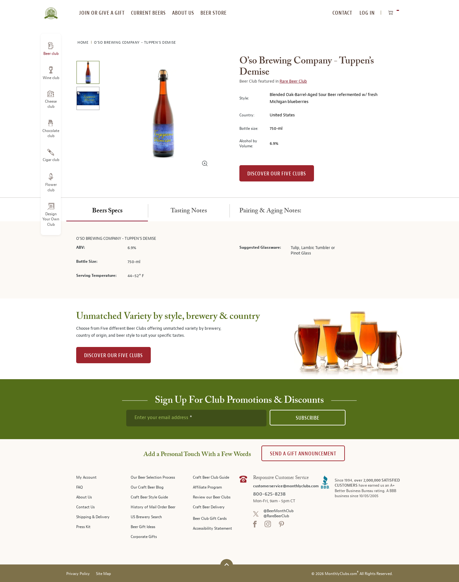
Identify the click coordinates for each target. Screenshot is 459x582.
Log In (367, 13)
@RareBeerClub (276, 516)
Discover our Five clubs (276, 173)
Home (83, 43)
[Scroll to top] (226, 564)
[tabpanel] (229, 260)
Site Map (103, 573)
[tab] (107, 211)
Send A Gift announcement (303, 453)
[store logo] (51, 9)
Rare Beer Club (293, 81)
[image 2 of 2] (87, 99)
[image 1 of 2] (87, 73)
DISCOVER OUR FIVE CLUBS (113, 355)
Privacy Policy (78, 573)
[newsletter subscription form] (196, 418)
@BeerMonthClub (278, 511)
